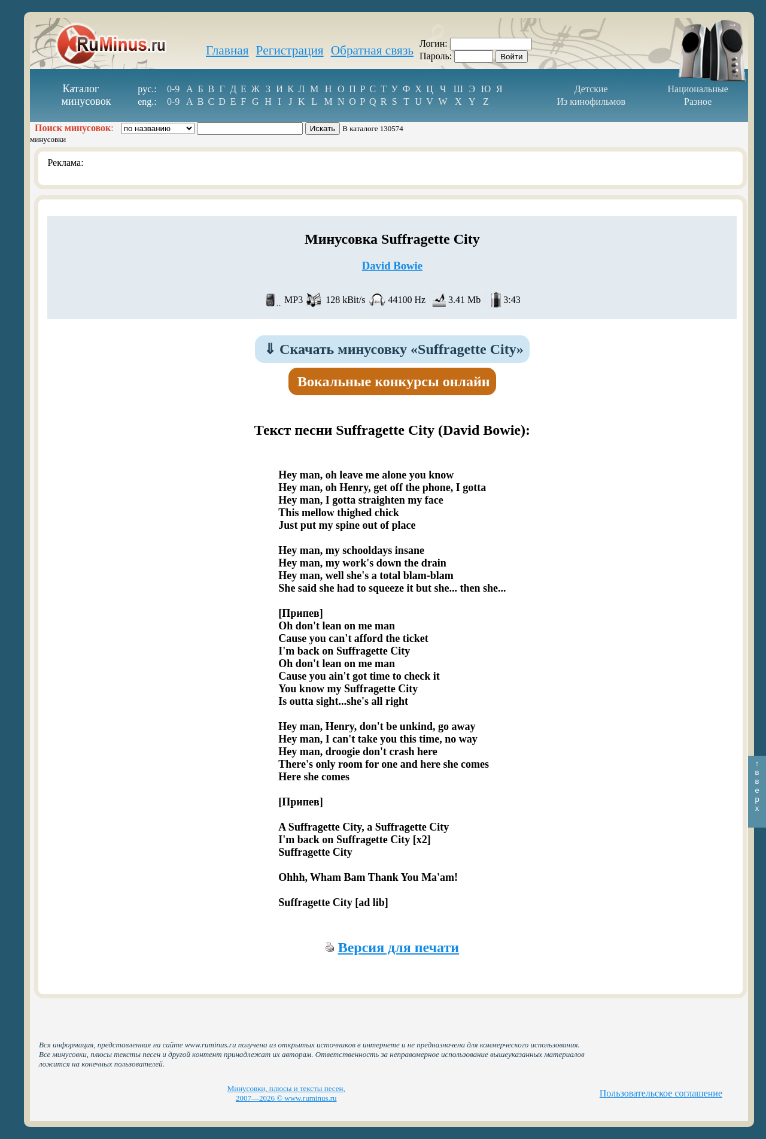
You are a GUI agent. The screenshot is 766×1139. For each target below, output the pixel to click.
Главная (227, 50)
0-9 (173, 89)
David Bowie (392, 265)
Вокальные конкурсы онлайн (393, 381)
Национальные (698, 89)
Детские (591, 89)
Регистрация (290, 50)
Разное (698, 101)
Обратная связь (372, 50)
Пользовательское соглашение (661, 1093)
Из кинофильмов (591, 101)
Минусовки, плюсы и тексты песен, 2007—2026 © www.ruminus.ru (286, 1093)
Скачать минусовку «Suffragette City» (394, 349)
